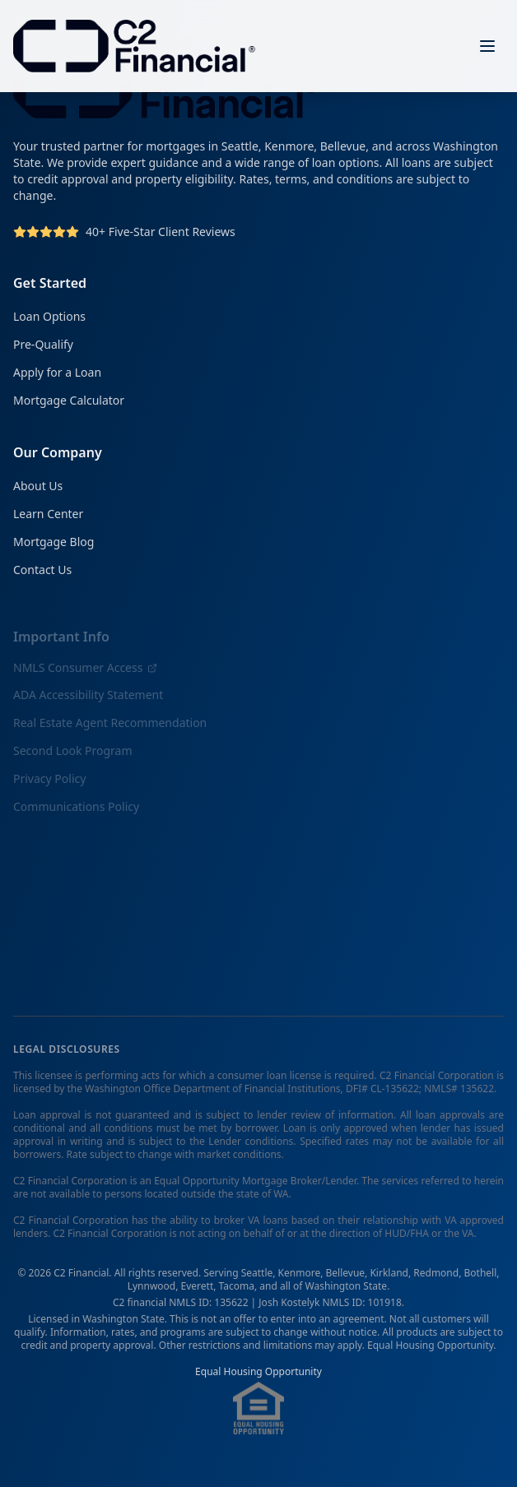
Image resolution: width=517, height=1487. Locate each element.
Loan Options (49, 316)
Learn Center (48, 515)
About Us (38, 487)
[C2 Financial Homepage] (134, 46)
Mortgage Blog (53, 543)
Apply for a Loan (57, 372)
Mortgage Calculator (68, 400)
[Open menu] (487, 46)
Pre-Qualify (43, 344)
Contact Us (42, 571)
